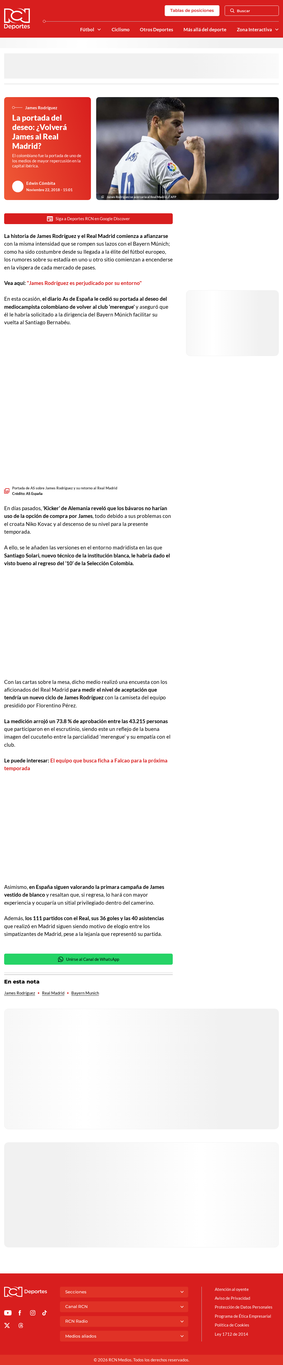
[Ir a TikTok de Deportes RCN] (44, 1313)
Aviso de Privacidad (232, 1298)
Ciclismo (121, 29)
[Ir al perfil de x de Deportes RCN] (7, 1326)
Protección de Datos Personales (243, 1306)
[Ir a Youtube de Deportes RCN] (8, 1313)
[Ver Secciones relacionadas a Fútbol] (99, 29)
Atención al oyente (232, 1289)
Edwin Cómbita (40, 183)
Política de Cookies (232, 1324)
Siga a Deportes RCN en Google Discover (88, 218)
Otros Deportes (156, 29)
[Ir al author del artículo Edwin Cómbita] (18, 186)
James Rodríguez (19, 992)
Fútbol (87, 29)
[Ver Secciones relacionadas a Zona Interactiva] (277, 29)
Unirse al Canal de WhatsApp (88, 959)
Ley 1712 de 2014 (231, 1334)
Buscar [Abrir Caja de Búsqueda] (240, 11)
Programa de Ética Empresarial (243, 1316)
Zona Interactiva (254, 29)
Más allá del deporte (205, 29)
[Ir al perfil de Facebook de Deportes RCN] (20, 1313)
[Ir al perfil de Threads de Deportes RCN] (21, 1326)
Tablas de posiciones (192, 10)
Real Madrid (53, 992)
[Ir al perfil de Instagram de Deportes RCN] (32, 1313)
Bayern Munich (85, 992)
